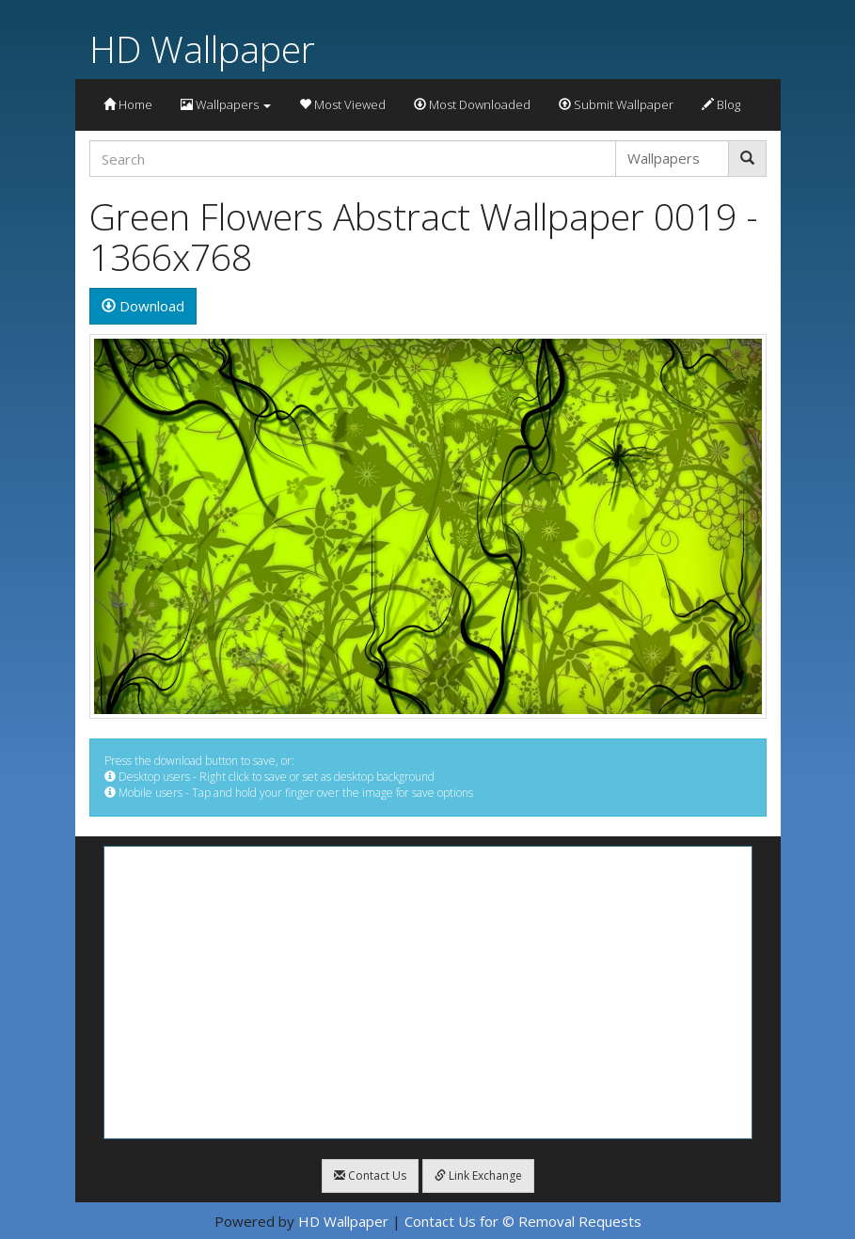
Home (127, 104)
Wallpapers (226, 104)
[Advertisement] (428, 992)
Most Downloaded (472, 104)
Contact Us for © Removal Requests (522, 1221)
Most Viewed (342, 104)
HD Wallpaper (202, 48)
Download (143, 305)
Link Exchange (478, 1175)
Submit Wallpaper (616, 104)
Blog (721, 104)
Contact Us (370, 1175)
